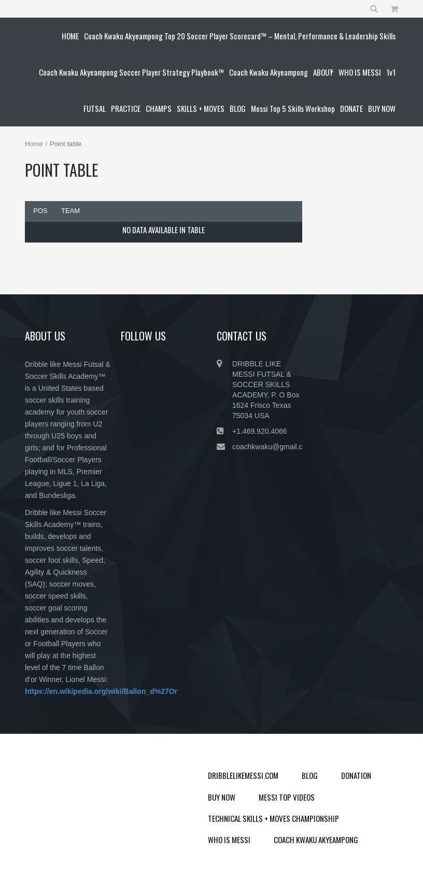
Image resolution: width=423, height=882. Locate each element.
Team (70, 211)
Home (34, 144)
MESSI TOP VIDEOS (287, 797)
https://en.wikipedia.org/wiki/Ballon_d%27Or (101, 691)
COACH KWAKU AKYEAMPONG (316, 839)
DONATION (356, 775)
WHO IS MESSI (229, 839)
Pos (40, 211)
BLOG (310, 775)
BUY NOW (221, 797)
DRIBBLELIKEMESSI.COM (243, 775)
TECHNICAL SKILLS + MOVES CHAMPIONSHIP (273, 818)
